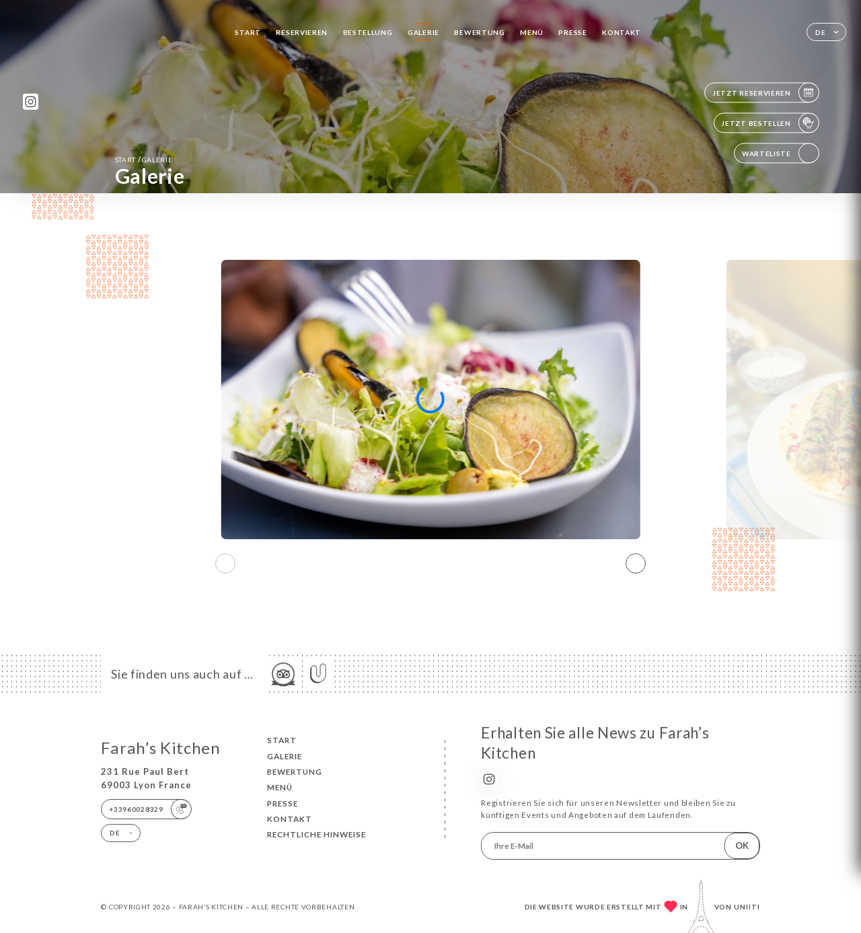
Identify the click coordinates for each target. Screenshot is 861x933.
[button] (636, 563)
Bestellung (368, 32)
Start (248, 32)
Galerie (423, 32)
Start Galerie (144, 159)
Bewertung (479, 32)
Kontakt (621, 32)
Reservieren (302, 32)
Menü (532, 32)
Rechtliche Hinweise (316, 834)
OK (742, 845)
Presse (572, 32)
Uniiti (747, 907)
